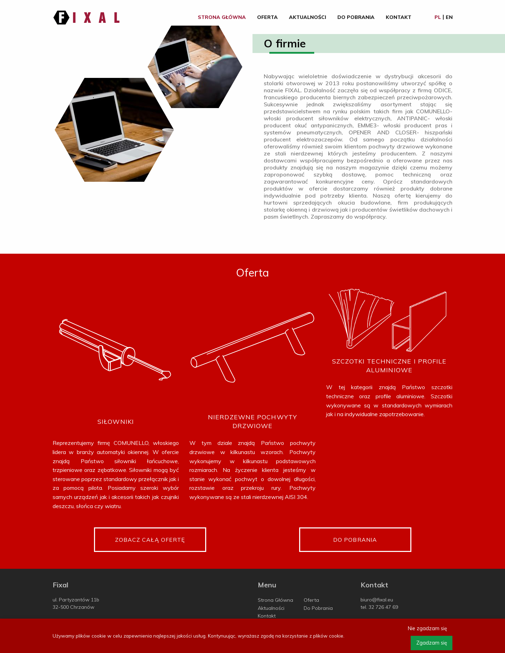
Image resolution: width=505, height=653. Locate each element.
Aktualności (307, 17)
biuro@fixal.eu (377, 600)
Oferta (267, 17)
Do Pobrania (356, 17)
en (449, 17)
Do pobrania (355, 539)
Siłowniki (115, 422)
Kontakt (398, 17)
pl (438, 17)
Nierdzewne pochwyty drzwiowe (252, 421)
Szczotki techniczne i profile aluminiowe (389, 365)
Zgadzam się (431, 643)
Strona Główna (222, 17)
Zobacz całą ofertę (150, 539)
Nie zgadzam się (427, 628)
